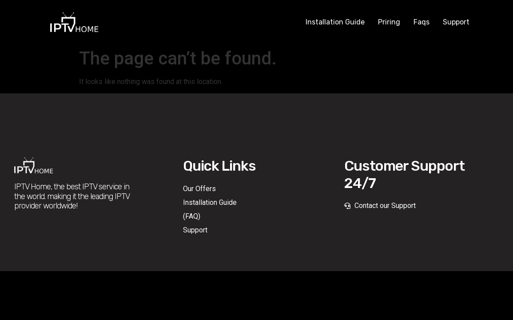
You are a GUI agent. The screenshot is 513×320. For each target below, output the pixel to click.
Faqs (421, 22)
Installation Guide (335, 22)
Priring (389, 22)
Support (456, 22)
